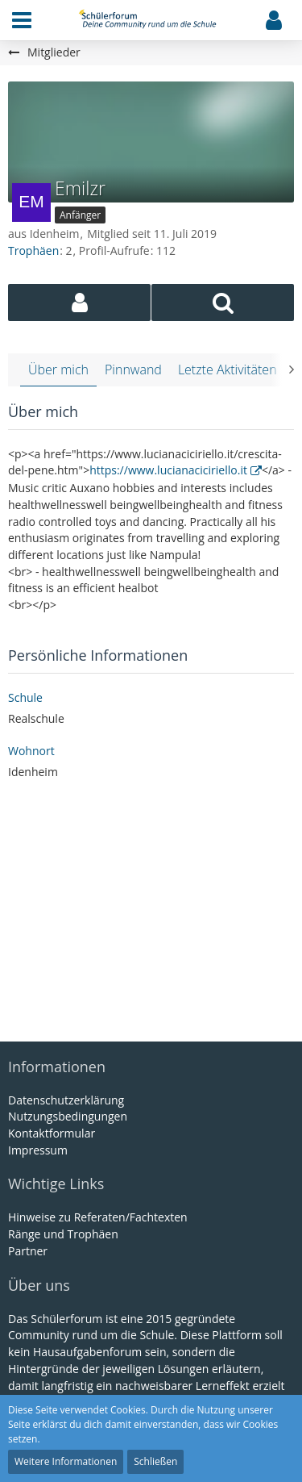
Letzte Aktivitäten (227, 369)
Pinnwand (133, 369)
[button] (21, 20)
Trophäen (33, 250)
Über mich (58, 369)
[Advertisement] (151, 913)
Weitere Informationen (65, 1461)
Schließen (155, 1461)
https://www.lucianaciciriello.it (168, 470)
